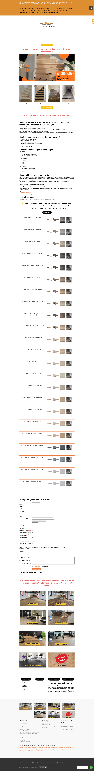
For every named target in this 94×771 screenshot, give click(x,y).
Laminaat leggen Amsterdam (52, 747)
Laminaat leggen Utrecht (42, 747)
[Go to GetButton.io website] (91, 769)
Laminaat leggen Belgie (45, 749)
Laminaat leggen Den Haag (62, 747)
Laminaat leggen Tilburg (36, 749)
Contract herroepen (43, 767)
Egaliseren (31, 12)
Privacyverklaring (36, 566)
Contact (44, 12)
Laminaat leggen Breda (27, 749)
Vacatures (22, 10)
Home (21, 8)
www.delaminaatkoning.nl (26, 192)
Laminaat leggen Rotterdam (33, 747)
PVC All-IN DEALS (41, 8)
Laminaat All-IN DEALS (29, 8)
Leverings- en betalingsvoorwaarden (25, 767)
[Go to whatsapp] (91, 767)
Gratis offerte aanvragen (33, 10)
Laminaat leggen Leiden (53, 749)
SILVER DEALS (26, 679)
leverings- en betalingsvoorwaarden (25, 763)
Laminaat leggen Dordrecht (38, 750)
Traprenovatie (61, 10)
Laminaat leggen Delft (23, 747)
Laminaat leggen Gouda (62, 749)
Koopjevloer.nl (47, 212)
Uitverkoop (49, 8)
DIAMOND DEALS (54, 679)
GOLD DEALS (39, 679)
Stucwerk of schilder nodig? (48, 10)
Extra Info (38, 12)
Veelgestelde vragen (53, 12)
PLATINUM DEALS (68, 679)
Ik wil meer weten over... (59, 8)
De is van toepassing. (40, 566)
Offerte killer (23, 12)
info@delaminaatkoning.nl (27, 194)
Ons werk (69, 8)
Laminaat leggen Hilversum (28, 750)
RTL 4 (67, 10)
